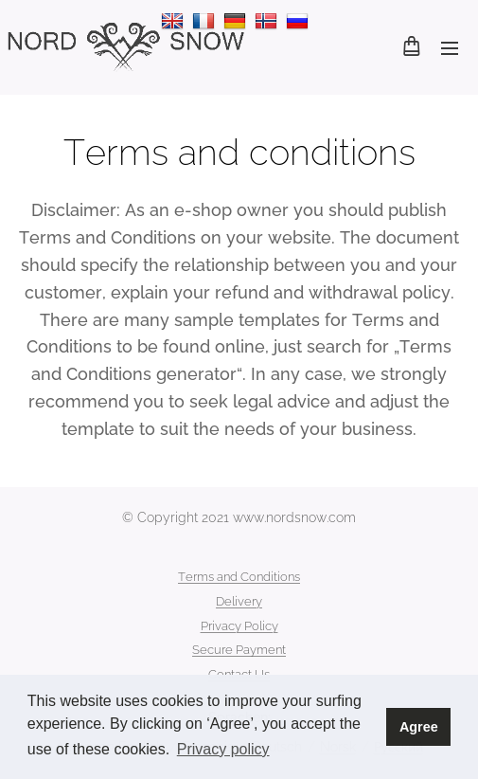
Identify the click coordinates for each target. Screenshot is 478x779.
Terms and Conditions (239, 577)
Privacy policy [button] (223, 749)
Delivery (239, 601)
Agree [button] (418, 726)
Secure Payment (239, 650)
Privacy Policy (239, 626)
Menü (449, 48)
